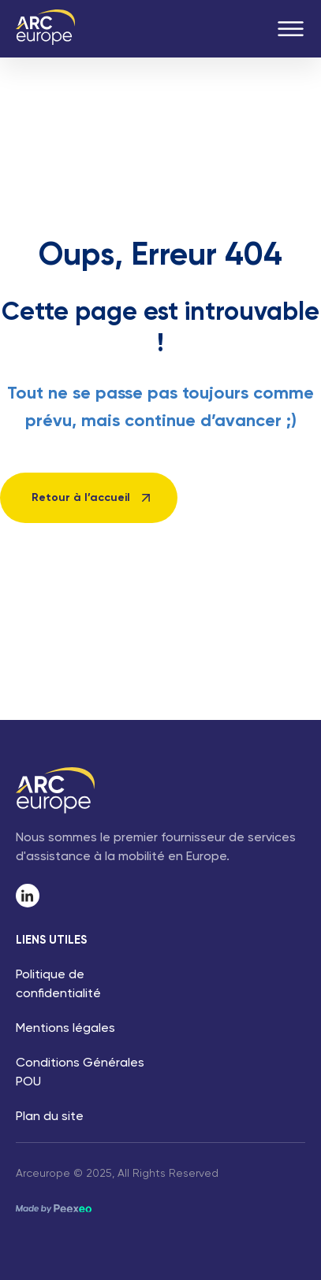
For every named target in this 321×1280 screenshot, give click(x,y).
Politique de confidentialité (58, 984)
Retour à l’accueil (81, 497)
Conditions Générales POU (80, 1073)
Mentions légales (65, 1028)
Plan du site (50, 1117)
